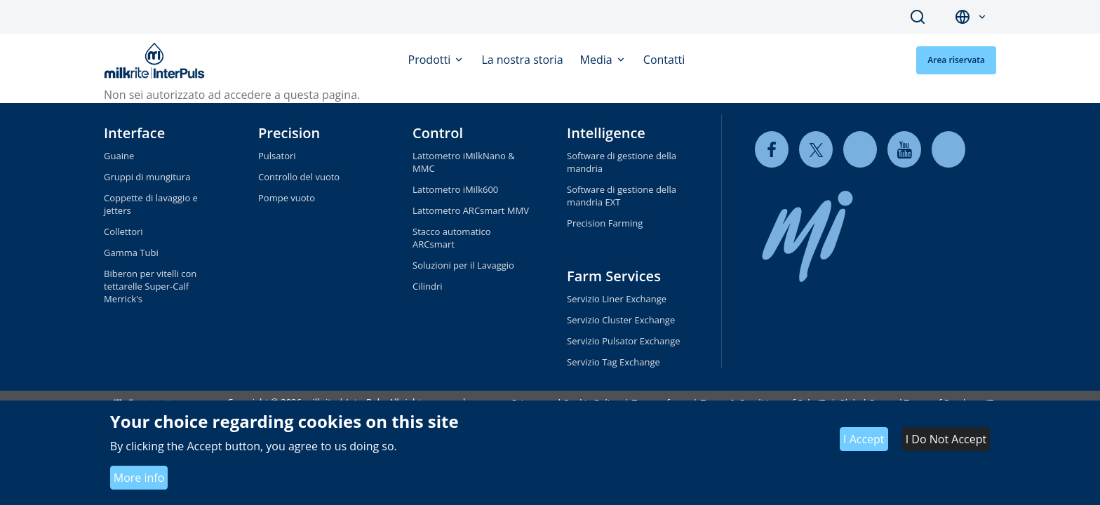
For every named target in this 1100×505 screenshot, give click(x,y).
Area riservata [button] (956, 60)
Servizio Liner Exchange (616, 298)
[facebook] (771, 149)
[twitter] (815, 149)
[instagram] (948, 149)
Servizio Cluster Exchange (621, 320)
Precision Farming (605, 223)
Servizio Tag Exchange (613, 362)
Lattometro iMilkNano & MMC (463, 162)
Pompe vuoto (286, 197)
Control (437, 132)
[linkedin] (860, 149)
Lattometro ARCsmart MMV (470, 210)
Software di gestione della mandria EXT (621, 195)
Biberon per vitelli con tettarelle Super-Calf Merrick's (150, 286)
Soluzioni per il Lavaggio (463, 265)
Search (917, 17)
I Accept (864, 439)
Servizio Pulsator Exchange (623, 341)
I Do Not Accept (946, 439)
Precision (289, 132)
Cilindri (427, 286)
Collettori (123, 231)
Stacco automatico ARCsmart (451, 237)
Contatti (664, 59)
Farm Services (614, 276)
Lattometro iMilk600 (455, 189)
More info (139, 477)
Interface (134, 132)
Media (597, 59)
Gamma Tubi (131, 252)
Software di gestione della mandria (621, 162)
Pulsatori (277, 155)
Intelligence (606, 132)
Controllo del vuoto (299, 176)
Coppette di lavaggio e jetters (151, 204)
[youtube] (904, 149)
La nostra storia (522, 59)
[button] (982, 17)
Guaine (119, 155)
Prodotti (431, 59)
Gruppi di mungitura (147, 176)
